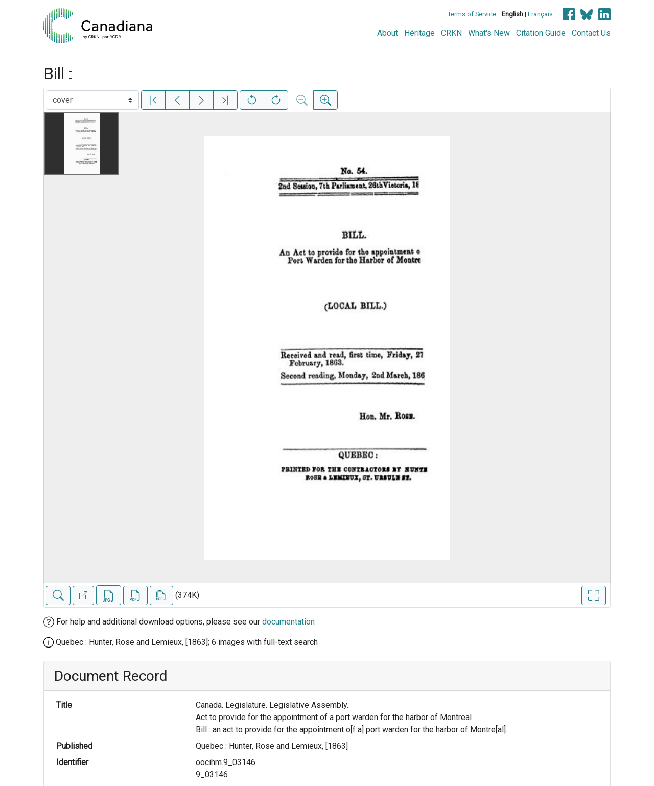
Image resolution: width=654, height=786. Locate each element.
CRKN (451, 33)
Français (540, 14)
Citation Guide (541, 33)
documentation (288, 622)
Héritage (419, 33)
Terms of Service (472, 14)
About (387, 33)
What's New (489, 33)
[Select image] (92, 100)
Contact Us (591, 33)
